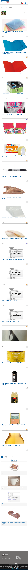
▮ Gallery (17, 556)
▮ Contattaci (18, 557)
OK (17, 568)
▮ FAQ (17, 555)
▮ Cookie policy (18, 558)
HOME (2, 7)
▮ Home (17, 552)
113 (11, 457)
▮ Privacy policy (19, 559)
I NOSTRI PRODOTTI (8, 7)
